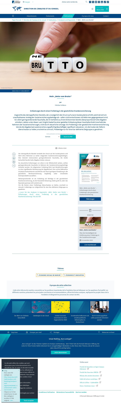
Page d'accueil (16, 20)
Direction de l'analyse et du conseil (35, 20)
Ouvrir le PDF (68, 137)
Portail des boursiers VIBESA (90, 372)
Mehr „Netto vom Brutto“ (86, 20)
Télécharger (90, 199)
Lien (11, 400)
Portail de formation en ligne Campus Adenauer (92, 368)
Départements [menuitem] (31, 16)
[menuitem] (14, 16)
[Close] (18, 370)
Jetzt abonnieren (60, 352)
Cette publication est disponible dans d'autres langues (60, 134)
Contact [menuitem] (105, 16)
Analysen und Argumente (67, 20)
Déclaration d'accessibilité (65, 392)
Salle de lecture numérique (90, 379)
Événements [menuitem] (50, 16)
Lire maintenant (90, 245)
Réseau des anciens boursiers (91, 376)
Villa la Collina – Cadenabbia (90, 382)
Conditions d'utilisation (47, 392)
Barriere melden (81, 392)
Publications (53, 20)
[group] (21, 310)
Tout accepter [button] (29, 400)
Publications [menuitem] (68, 16)
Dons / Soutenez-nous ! (89, 386)
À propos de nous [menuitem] (88, 16)
